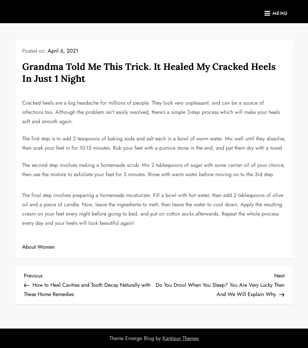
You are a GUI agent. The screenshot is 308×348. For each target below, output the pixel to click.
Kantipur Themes (181, 338)
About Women (38, 247)
